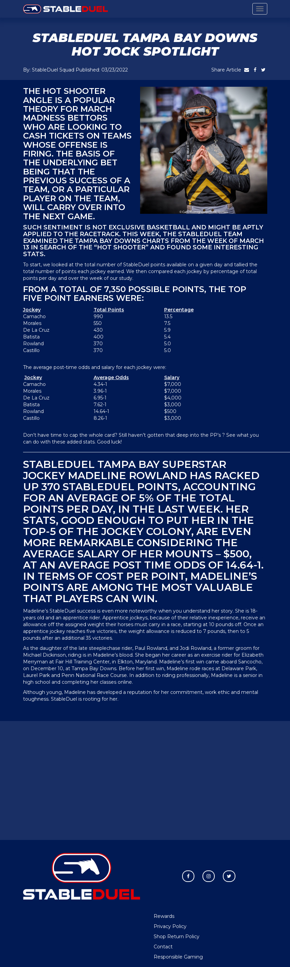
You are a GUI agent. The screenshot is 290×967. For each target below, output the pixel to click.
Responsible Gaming (178, 957)
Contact (163, 947)
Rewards (164, 916)
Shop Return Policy (176, 936)
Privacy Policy (170, 926)
